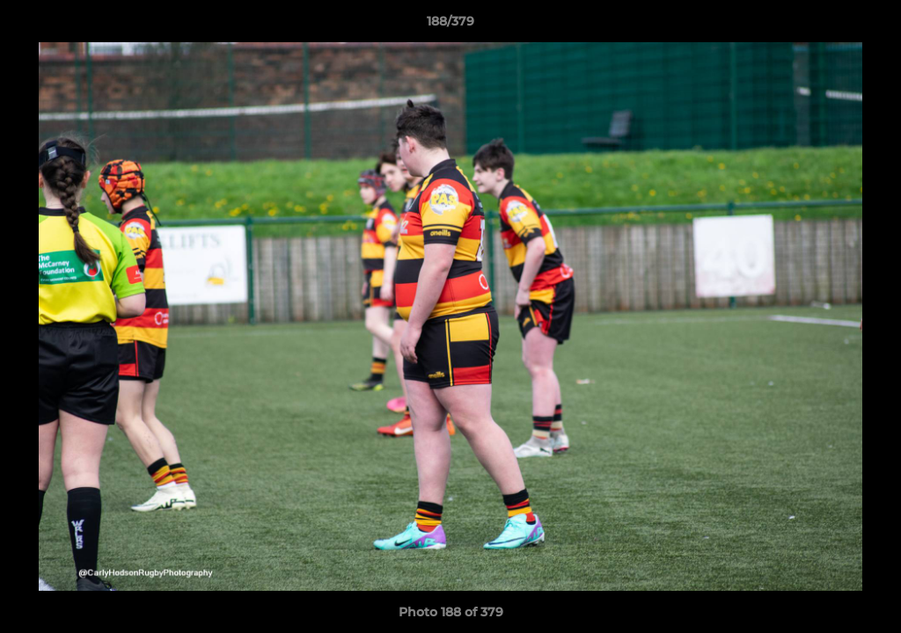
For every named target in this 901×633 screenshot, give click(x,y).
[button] (869, 25)
